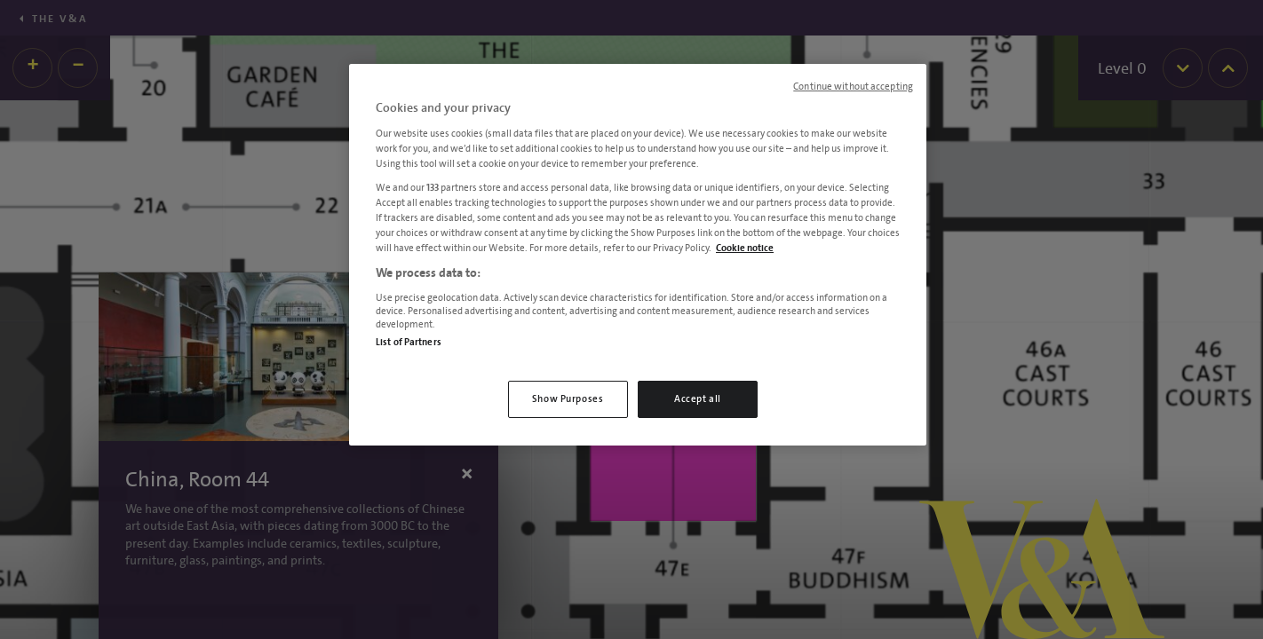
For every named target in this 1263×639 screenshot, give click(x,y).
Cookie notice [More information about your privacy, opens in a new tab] (745, 248)
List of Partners (408, 342)
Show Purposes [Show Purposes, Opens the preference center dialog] (567, 399)
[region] (637, 255)
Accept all (697, 399)
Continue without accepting (853, 87)
